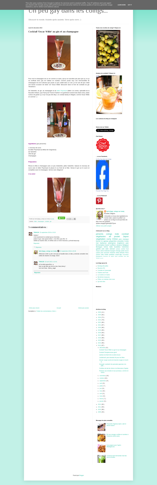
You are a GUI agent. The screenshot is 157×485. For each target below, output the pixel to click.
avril (101, 393)
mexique (126, 239)
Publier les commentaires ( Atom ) (46, 311)
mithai (118, 252)
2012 (99, 404)
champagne (41, 221)
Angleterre (121, 243)
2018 (99, 332)
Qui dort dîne (101, 281)
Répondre (36, 243)
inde (118, 234)
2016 (99, 338)
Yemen (98, 258)
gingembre (113, 241)
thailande (107, 251)
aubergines (112, 243)
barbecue (104, 243)
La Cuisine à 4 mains (104, 275)
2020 (99, 327)
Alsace (98, 251)
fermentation (100, 245)
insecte (101, 258)
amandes (120, 241)
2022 (99, 322)
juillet (101, 386)
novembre (103, 375)
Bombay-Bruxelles (103, 266)
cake (107, 249)
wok (103, 249)
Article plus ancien (83, 308)
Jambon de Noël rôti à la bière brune (109, 355)
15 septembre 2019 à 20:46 (68, 251)
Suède (106, 254)
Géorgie (118, 251)
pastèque (112, 254)
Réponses (38, 247)
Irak (128, 256)
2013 (99, 345)
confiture (113, 245)
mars (101, 396)
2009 (99, 412)
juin (101, 388)
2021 (99, 325)
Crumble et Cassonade (104, 270)
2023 (99, 320)
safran (102, 251)
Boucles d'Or (101, 268)
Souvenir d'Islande (110, 252)
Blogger (81, 475)
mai (101, 391)
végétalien (101, 239)
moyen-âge (119, 254)
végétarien (102, 236)
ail (111, 236)
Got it (130, 5)
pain (127, 243)
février (102, 398)
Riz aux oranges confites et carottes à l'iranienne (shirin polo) (117, 435)
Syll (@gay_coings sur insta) (48, 251)
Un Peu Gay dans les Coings (103, 159)
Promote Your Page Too (102, 191)
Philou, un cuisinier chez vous (106, 279)
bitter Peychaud (62, 90)
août (101, 383)
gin (50, 221)
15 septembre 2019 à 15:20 (48, 232)
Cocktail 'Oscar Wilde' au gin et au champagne (112, 350)
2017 (99, 335)
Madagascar (99, 256)
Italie (111, 247)
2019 (99, 330)
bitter (35, 221)
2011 (99, 407)
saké (103, 254)
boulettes (118, 247)
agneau (106, 241)
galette (99, 249)
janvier (102, 401)
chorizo (98, 254)
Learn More (122, 5)
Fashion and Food (103, 272)
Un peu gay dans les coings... (68, 10)
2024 (99, 317)
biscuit (98, 241)
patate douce (125, 251)
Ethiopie (122, 252)
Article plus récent (34, 308)
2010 (99, 409)
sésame (119, 245)
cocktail (47, 221)
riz (102, 241)
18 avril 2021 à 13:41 (51, 261)
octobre (102, 378)
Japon (126, 236)
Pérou (127, 252)
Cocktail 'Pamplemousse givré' (108, 352)
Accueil (59, 308)
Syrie (116, 256)
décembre (103, 347)
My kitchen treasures (104, 277)
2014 (99, 343)
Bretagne (100, 247)
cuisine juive (100, 252)
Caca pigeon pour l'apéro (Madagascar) (114, 445)
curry (109, 239)
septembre (103, 381)
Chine (115, 239)
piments (101, 234)
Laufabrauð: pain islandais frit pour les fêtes (112, 357)
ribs (125, 256)
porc (121, 239)
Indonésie (125, 247)
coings (110, 234)
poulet (118, 236)
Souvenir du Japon (109, 256)
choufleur (121, 256)
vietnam (112, 249)
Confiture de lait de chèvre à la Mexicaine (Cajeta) (113, 368)
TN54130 (36, 232)
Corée (126, 241)
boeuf (107, 245)
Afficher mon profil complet (103, 226)
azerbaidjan (126, 254)
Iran (98, 243)
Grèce (106, 247)
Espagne (113, 251)
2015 (99, 340)
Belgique (126, 245)
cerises (118, 249)
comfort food (125, 249)
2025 (99, 315)
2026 (99, 312)
